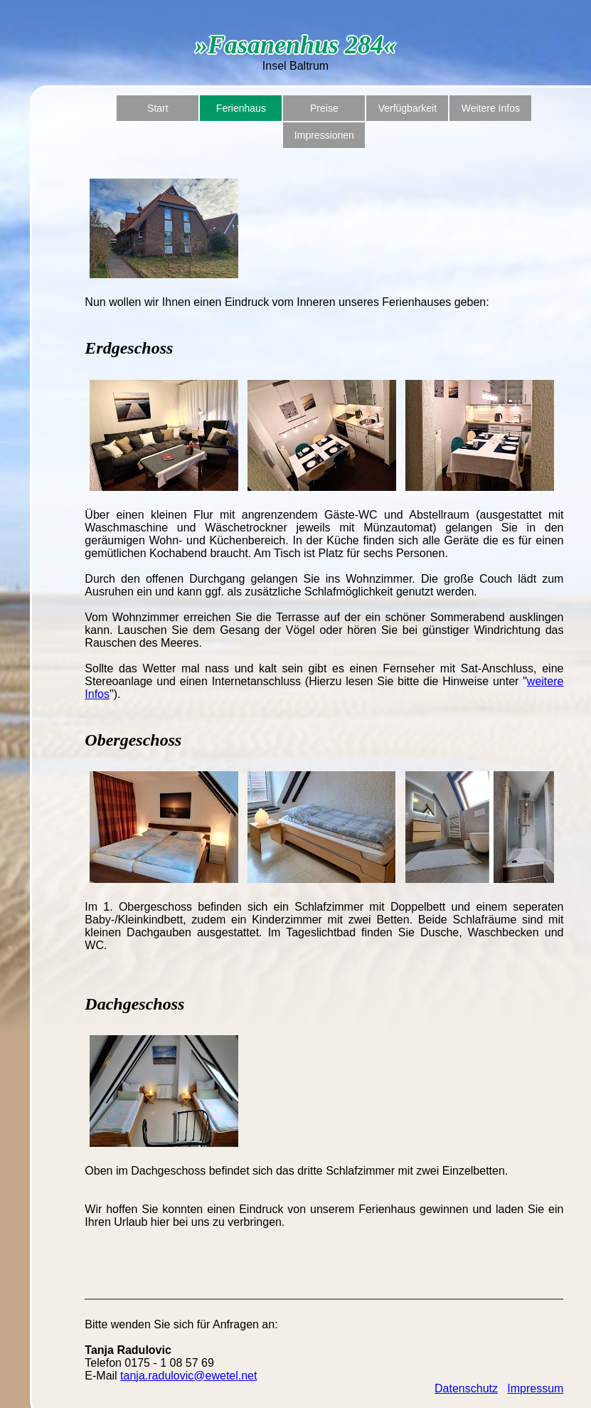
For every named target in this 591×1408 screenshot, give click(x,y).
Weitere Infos (491, 108)
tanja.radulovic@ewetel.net (188, 1376)
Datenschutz (466, 1388)
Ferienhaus (241, 108)
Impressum (535, 1388)
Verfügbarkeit (407, 108)
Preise (324, 108)
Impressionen (324, 135)
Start (158, 108)
